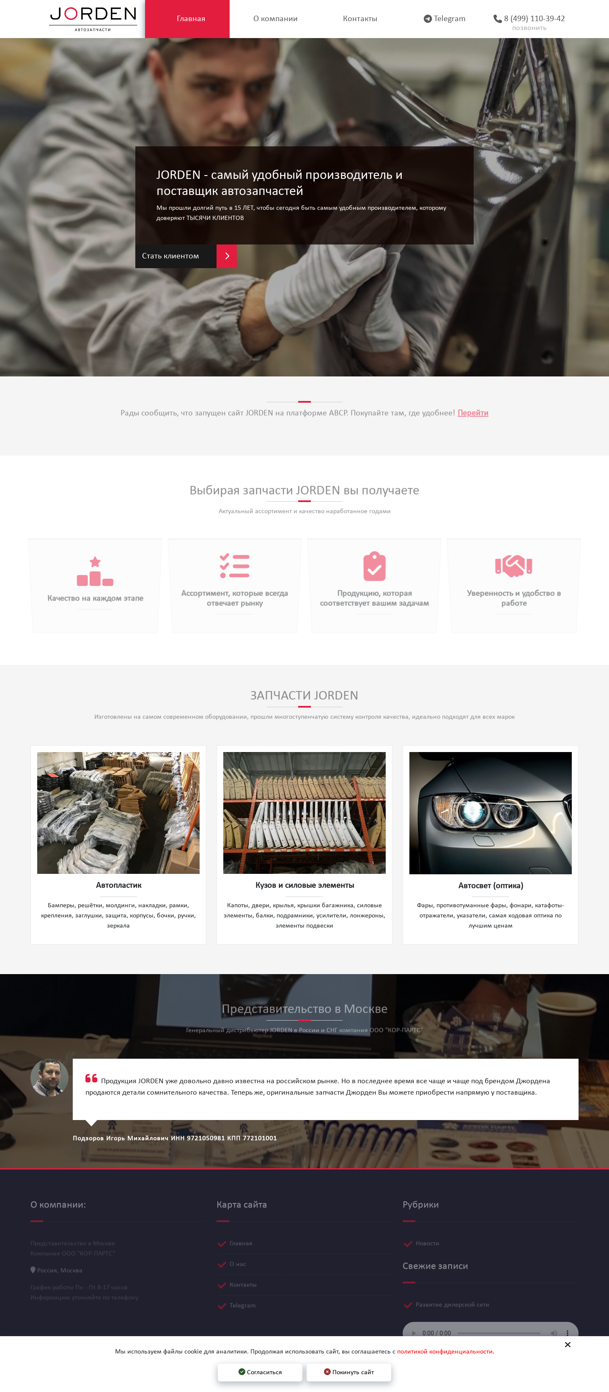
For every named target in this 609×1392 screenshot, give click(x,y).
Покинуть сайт (349, 1372)
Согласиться (260, 1372)
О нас (238, 1260)
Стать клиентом (189, 256)
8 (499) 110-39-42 (525, 24)
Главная (187, 19)
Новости (427, 1239)
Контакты (357, 19)
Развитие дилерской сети (452, 1300)
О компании (272, 19)
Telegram (441, 19)
